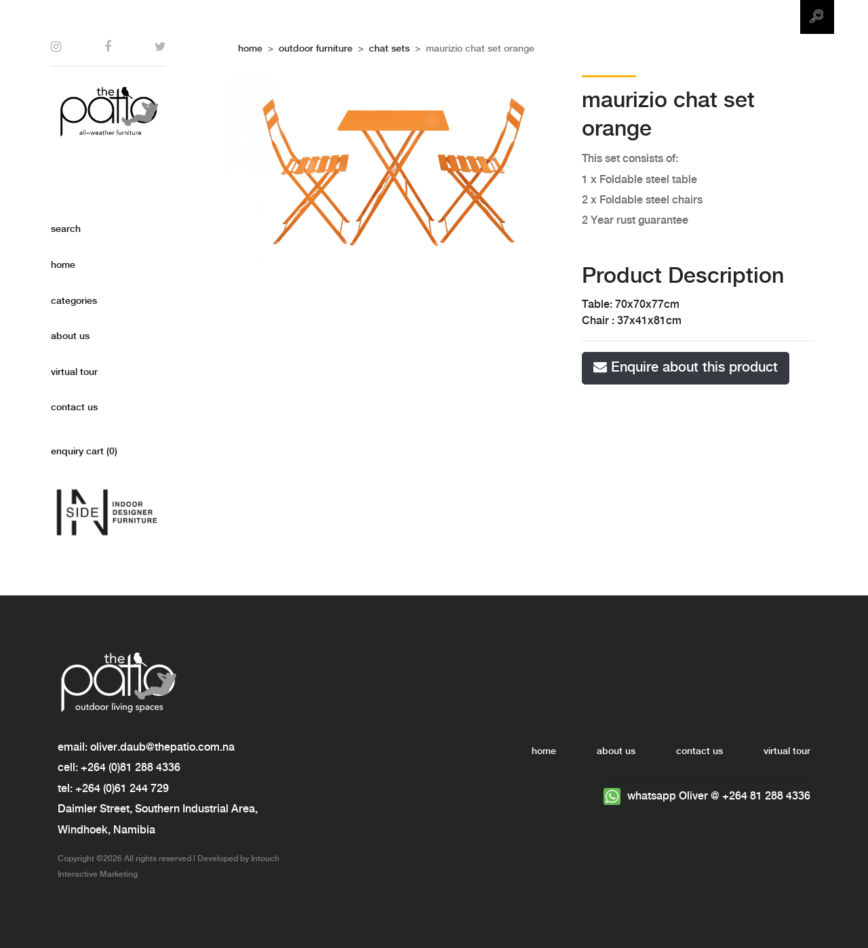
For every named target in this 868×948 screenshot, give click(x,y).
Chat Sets (389, 49)
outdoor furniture (316, 49)
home (63, 265)
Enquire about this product (685, 367)
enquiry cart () (84, 451)
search (66, 229)
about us (70, 336)
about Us (616, 751)
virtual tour (74, 372)
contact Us (74, 407)
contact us (699, 751)
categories (74, 301)
